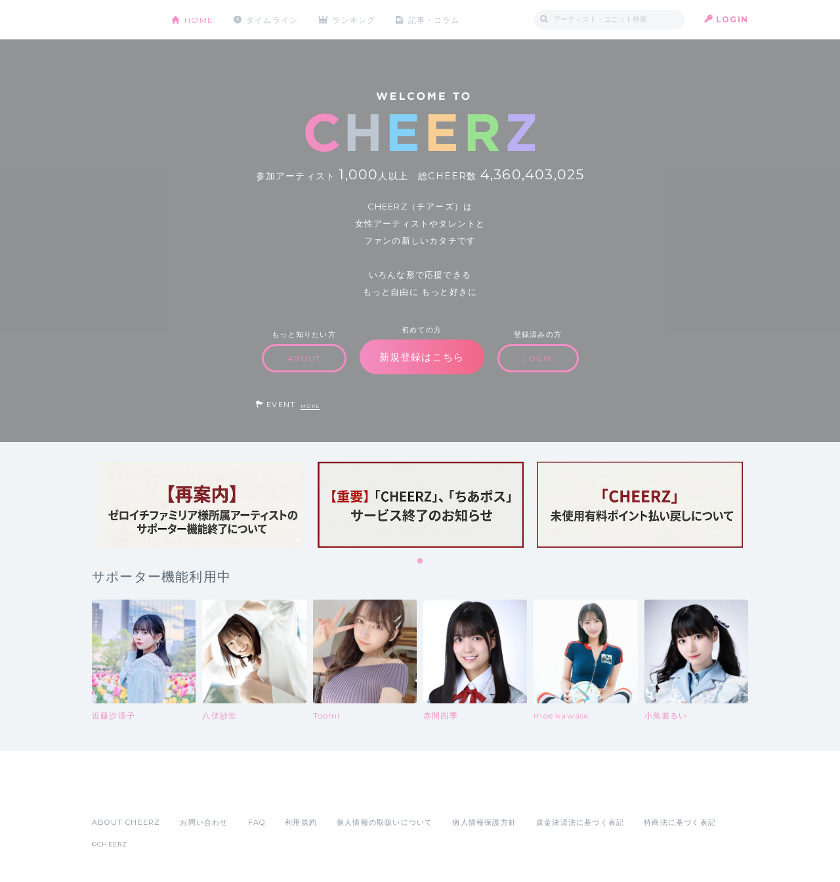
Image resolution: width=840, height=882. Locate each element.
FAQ (257, 822)
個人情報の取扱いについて (384, 822)
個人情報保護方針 (484, 822)
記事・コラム (435, 19)
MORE (310, 406)
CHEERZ (122, 20)
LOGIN (732, 19)
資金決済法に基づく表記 (580, 822)
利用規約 (301, 822)
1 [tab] (420, 561)
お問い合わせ (204, 822)
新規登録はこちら (422, 357)
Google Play (191, 793)
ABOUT (304, 358)
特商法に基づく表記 (680, 822)
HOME (198, 19)
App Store (122, 793)
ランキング (355, 19)
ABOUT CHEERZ (126, 822)
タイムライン (272, 19)
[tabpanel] (201, 505)
